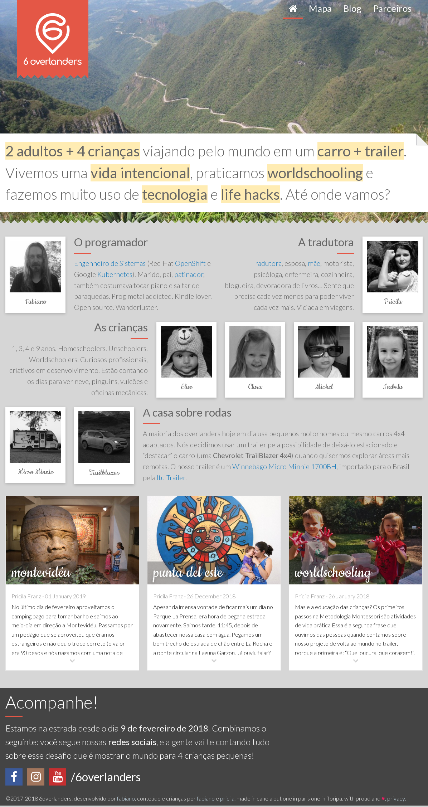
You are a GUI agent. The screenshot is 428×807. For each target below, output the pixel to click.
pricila (227, 799)
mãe (314, 263)
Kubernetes (114, 274)
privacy (396, 799)
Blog (352, 8)
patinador (188, 274)
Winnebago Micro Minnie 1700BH (284, 468)
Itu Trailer (171, 479)
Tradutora (267, 263)
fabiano (126, 799)
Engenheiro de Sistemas (110, 263)
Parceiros (392, 8)
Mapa (320, 8)
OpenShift (190, 263)
